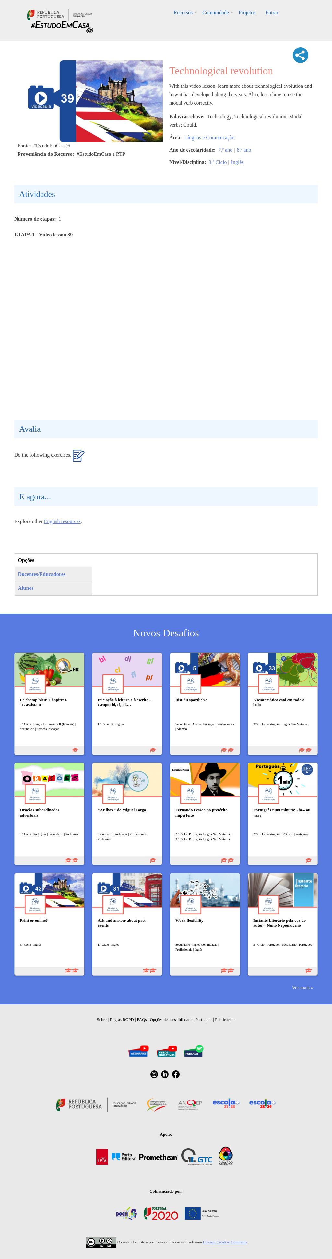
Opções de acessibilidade (171, 1019)
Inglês (237, 162)
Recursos (183, 12)
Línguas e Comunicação (209, 137)
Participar (204, 1019)
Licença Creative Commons (225, 1242)
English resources (62, 521)
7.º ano (225, 150)
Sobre (102, 1019)
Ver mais (301, 987)
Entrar (271, 12)
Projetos (247, 12)
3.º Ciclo (218, 162)
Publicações (225, 1019)
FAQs (142, 1019)
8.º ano (244, 150)
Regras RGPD (122, 1019)
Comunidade (215, 12)
